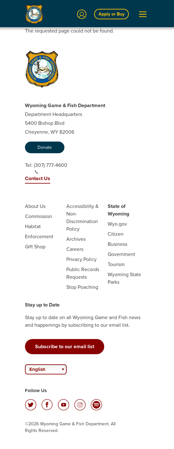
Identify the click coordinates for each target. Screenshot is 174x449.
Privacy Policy (81, 259)
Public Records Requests (82, 273)
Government (121, 254)
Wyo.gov (117, 224)
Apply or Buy (111, 14)
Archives (76, 239)
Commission (38, 216)
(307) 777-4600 (50, 167)
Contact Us (37, 178)
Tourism (116, 264)
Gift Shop (35, 246)
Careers (74, 249)
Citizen (115, 234)
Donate (45, 147)
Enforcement (39, 236)
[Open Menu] (142, 14)
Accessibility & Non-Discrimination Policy (82, 218)
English (37, 369)
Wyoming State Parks (124, 278)
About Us (35, 206)
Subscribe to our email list (64, 346)
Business (117, 244)
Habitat (33, 226)
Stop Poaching (82, 287)
